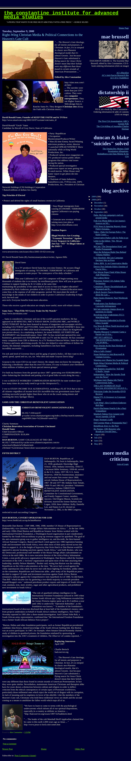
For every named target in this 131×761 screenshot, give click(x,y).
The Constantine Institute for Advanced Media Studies (61, 15)
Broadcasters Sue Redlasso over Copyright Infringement (107, 304)
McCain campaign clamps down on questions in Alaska (109, 310)
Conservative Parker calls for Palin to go (111, 238)
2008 (94, 199)
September (99, 212)
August (97, 434)
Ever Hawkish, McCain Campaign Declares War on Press (108, 259)
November (99, 206)
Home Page (124, 28)
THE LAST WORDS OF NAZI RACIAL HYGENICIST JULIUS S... (111, 386)
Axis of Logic (123, 464)
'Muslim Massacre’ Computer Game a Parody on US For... (110, 333)
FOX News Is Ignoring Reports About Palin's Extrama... (110, 227)
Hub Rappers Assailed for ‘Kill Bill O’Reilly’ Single (109, 370)
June (96, 440)
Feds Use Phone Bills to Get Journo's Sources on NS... (109, 222)
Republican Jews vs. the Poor (106, 426)
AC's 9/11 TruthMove (119, 78)
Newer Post (7, 749)
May (96, 444)
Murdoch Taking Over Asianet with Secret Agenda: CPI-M (109, 415)
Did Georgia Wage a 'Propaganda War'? (110, 423)
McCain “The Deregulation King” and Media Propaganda (110, 247)
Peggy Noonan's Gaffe (103, 419)
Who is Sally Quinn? (103, 351)
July (96, 437)
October (98, 209)
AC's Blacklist (122, 73)
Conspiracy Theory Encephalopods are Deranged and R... (110, 287)
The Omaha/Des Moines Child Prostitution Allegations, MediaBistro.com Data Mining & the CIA (113, 153)
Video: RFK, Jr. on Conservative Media (111, 263)
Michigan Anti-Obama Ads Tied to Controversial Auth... (108, 381)
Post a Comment (9, 744)
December (98, 203)
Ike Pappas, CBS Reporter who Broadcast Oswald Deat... (107, 430)
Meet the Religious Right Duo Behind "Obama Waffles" (110, 253)
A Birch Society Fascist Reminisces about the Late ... (109, 293)
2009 (94, 196)
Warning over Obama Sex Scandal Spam (111, 360)
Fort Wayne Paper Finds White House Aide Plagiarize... (110, 273)
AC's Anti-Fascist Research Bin (115, 75)
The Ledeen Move (101, 278)
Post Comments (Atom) (25, 755)
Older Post (80, 749)
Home (44, 749)
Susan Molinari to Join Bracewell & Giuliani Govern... (109, 355)
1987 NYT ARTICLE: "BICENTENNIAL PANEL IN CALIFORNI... (108, 340)
